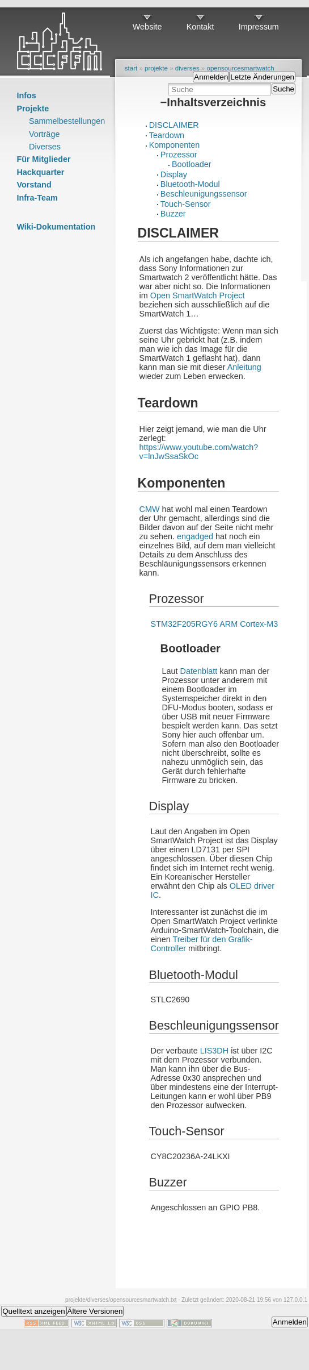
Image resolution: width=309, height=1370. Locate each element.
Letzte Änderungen (262, 77)
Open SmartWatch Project (197, 295)
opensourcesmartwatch (240, 68)
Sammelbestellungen (67, 121)
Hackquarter (40, 172)
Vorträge (44, 134)
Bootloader (191, 164)
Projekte (32, 108)
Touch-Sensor (185, 204)
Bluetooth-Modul (190, 184)
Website (147, 26)
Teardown (166, 135)
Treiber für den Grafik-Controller (202, 944)
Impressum (259, 26)
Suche (283, 89)
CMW (149, 509)
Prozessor (178, 154)
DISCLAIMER (174, 125)
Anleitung (244, 367)
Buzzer (173, 213)
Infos (26, 95)
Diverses (45, 146)
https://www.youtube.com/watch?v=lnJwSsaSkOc (199, 452)
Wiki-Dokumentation (55, 226)
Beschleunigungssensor (203, 193)
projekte (156, 68)
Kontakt (200, 26)
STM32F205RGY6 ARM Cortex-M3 (214, 623)
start (131, 68)
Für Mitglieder (43, 159)
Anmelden (211, 77)
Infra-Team (37, 197)
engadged (195, 536)
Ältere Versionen (95, 1311)
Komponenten (174, 144)
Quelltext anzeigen (33, 1311)
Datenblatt (199, 671)
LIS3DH (214, 1050)
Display (173, 174)
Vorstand (33, 184)
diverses (187, 68)
